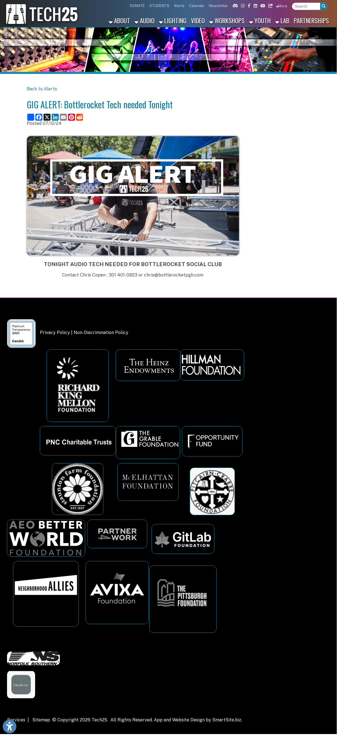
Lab (282, 20)
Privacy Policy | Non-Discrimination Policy (84, 332)
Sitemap (41, 720)
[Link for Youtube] (262, 6)
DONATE (137, 6)
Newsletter (218, 6)
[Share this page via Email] (63, 117)
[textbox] (306, 6)
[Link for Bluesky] (270, 6)
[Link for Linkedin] (254, 6)
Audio (144, 20)
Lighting (172, 20)
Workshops (227, 20)
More (281, 6)
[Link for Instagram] (242, 6)
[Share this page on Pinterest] (71, 117)
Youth (260, 20)
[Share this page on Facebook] (39, 117)
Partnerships (311, 20)
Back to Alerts (42, 89)
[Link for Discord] (234, 6)
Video (198, 20)
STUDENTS (159, 6)
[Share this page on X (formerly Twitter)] (47, 117)
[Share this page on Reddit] (80, 117)
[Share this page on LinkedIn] (55, 117)
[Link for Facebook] (248, 6)
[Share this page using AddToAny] (31, 117)
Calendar (196, 6)
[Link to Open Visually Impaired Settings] (9, 726)
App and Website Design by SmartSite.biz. (198, 720)
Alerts (179, 6)
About (119, 20)
